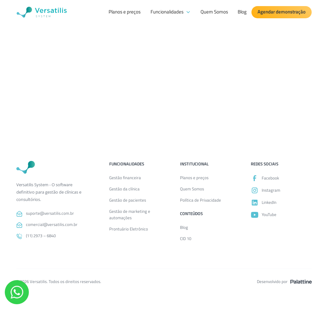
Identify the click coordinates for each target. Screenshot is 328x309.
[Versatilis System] (41, 12)
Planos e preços (125, 11)
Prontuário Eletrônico (128, 228)
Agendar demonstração (282, 11)
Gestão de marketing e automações (129, 214)
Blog (242, 11)
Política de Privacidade (200, 199)
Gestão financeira (125, 177)
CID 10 (185, 238)
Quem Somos (214, 11)
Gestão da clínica (124, 188)
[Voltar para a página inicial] (25, 167)
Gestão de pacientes (127, 199)
